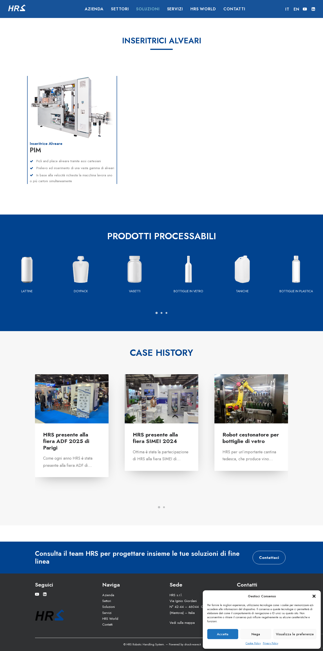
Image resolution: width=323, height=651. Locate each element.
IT (287, 9)
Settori (120, 9)
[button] (314, 596)
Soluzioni (147, 9)
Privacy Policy (270, 643)
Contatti (234, 9)
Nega (255, 634)
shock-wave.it (192, 644)
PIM (35, 150)
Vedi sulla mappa (182, 622)
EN (296, 9)
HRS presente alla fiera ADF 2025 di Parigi (66, 441)
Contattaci (269, 557)
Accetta (222, 634)
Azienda (94, 9)
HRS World (203, 9)
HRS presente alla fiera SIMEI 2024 (155, 438)
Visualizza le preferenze (295, 634)
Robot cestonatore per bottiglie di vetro (251, 438)
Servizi (175, 9)
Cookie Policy (253, 643)
